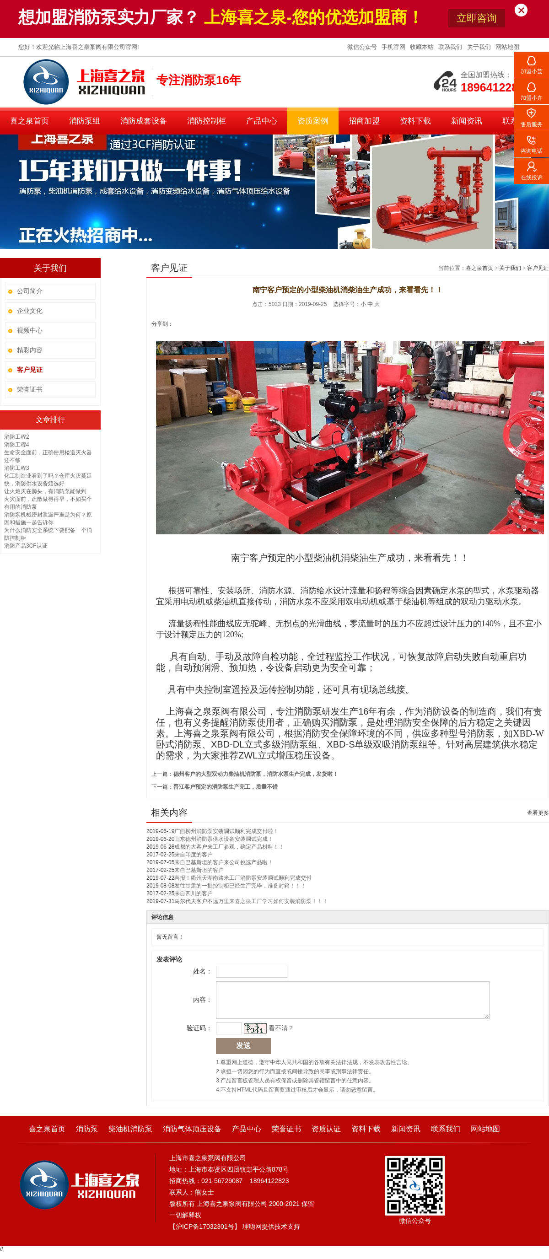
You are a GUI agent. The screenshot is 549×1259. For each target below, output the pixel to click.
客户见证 (538, 268)
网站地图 (507, 46)
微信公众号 (363, 46)
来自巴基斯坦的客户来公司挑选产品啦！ (223, 862)
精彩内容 (30, 350)
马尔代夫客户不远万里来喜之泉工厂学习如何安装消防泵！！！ (251, 901)
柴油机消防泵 (130, 1136)
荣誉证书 (30, 389)
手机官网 (394, 46)
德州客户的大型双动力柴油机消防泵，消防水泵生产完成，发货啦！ (255, 774)
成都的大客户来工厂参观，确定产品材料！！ (229, 847)
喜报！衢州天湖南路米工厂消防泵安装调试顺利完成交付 (243, 878)
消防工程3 (16, 468)
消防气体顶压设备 (192, 1136)
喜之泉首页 (29, 121)
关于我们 (480, 46)
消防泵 (343, 722)
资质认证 (326, 1136)
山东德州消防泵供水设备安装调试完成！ (223, 839)
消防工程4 (16, 444)
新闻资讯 (466, 121)
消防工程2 (16, 437)
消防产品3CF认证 (26, 546)
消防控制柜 (206, 121)
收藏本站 (423, 46)
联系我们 (451, 46)
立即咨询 (477, 18)
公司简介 (30, 291)
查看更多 (538, 813)
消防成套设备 (143, 121)
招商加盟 (364, 121)
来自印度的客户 (193, 854)
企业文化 (30, 310)
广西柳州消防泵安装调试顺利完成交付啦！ (226, 831)
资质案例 (312, 121)
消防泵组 (84, 121)
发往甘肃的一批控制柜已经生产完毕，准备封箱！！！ (240, 885)
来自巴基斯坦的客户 (199, 870)
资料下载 (415, 121)
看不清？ (280, 1034)
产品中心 (261, 121)
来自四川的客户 (193, 893)
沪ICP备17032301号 (205, 1233)
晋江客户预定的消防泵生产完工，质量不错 (225, 787)
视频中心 (30, 330)
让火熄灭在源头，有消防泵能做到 (45, 491)
